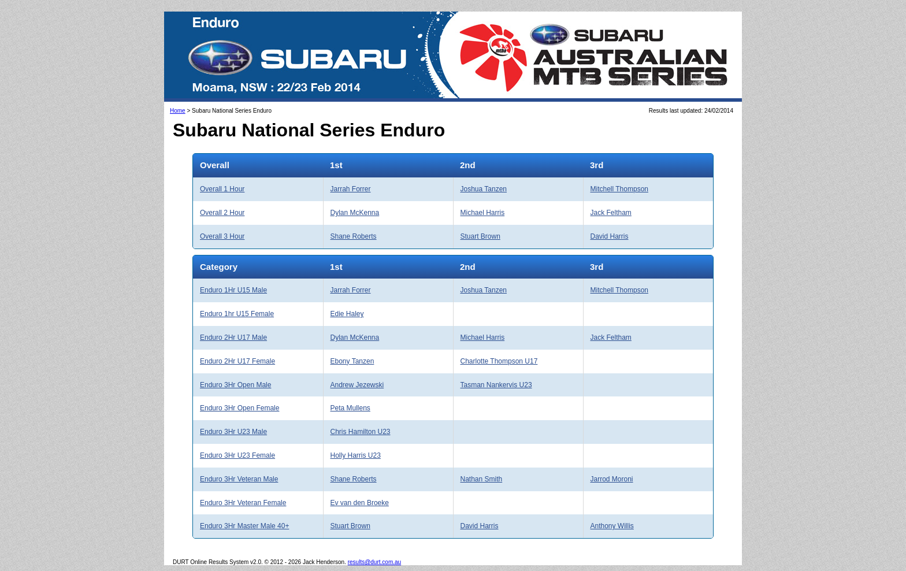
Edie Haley (347, 314)
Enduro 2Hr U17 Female (237, 361)
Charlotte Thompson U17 (499, 361)
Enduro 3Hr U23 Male (233, 432)
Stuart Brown (480, 236)
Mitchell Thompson (620, 189)
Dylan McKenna (355, 213)
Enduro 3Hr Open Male (235, 385)
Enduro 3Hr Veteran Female (243, 503)
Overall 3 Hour (222, 236)
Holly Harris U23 (356, 455)
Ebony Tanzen (352, 361)
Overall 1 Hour (222, 189)
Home (177, 110)
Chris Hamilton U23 (361, 432)
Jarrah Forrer (351, 189)
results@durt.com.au (374, 562)
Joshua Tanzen (484, 189)
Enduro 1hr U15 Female (237, 314)
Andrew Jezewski (357, 385)
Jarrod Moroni (612, 479)
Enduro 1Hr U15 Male (233, 290)
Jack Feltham (611, 213)
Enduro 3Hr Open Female (239, 408)
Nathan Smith (482, 479)
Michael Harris (483, 213)
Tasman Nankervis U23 (496, 385)
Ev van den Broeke (360, 503)
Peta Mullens (350, 408)
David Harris (610, 236)
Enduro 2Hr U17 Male (233, 337)
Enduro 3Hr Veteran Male (239, 479)
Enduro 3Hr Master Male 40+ (244, 526)
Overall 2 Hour (222, 213)
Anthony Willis (612, 526)
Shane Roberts (354, 236)
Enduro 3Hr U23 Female (237, 455)
